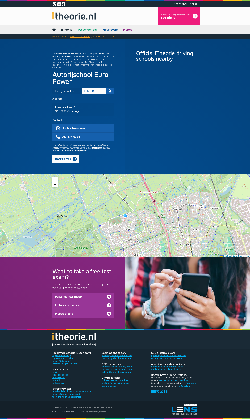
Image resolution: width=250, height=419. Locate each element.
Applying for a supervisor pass (167, 366)
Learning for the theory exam (117, 355)
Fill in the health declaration (66, 396)
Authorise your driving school (117, 369)
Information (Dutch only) (65, 363)
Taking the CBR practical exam (166, 358)
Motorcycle (110, 29)
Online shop (58, 383)
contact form (95, 147)
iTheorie (66, 29)
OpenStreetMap (241, 256)
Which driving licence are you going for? (73, 391)
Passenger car (87, 29)
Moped (127, 29)
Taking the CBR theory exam (116, 372)
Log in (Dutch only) (61, 355)
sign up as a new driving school (72, 150)
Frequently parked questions (173, 380)
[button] (125, 216)
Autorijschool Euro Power (105, 36)
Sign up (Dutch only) (62, 358)
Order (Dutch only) (61, 361)
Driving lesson (109, 386)
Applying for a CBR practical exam (168, 355)
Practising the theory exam (116, 358)
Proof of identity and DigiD (66, 394)
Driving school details (80, 36)
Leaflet (225, 256)
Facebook (191, 383)
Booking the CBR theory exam (117, 366)
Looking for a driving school (116, 383)
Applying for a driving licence (166, 369)
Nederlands (181, 4)
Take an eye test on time (115, 380)
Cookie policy (107, 406)
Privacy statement (60, 406)
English (193, 4)
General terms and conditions (85, 406)
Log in (55, 372)
